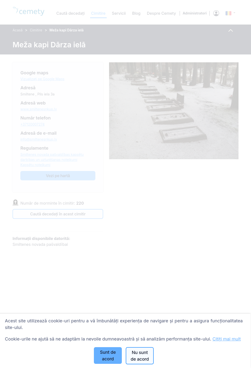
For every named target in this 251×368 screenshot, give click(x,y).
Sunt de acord (108, 355)
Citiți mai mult (227, 339)
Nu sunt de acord (140, 356)
